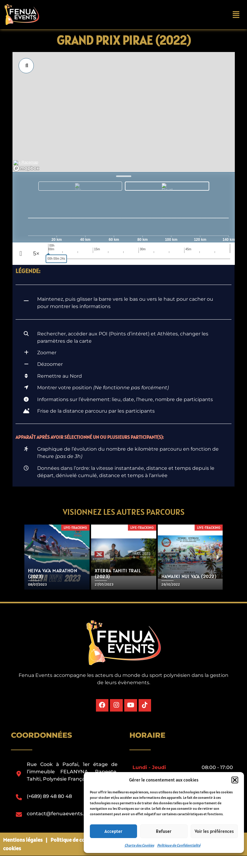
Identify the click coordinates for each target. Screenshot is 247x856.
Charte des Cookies (139, 845)
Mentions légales (23, 839)
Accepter (113, 831)
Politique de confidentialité (82, 839)
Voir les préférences (214, 831)
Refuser (163, 831)
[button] (235, 780)
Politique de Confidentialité (178, 845)
